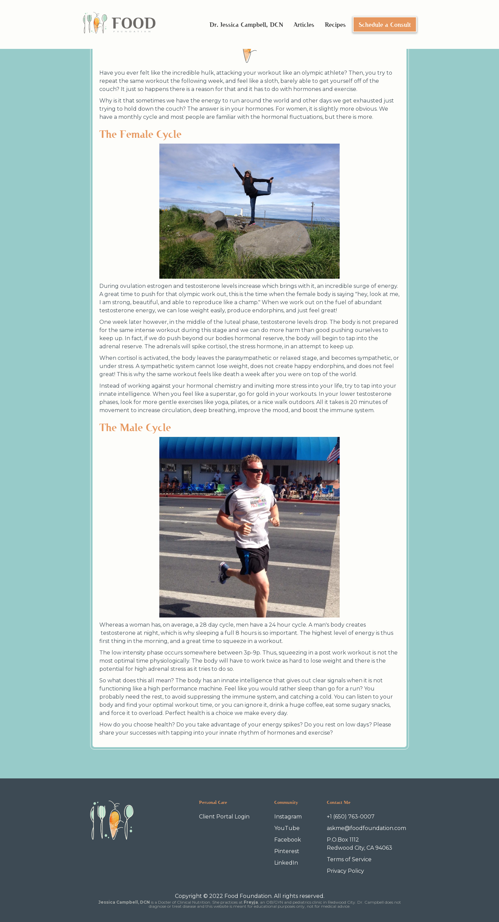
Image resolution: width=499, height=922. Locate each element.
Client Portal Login (224, 816)
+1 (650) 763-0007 (351, 816)
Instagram (288, 816)
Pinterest (286, 851)
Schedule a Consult (385, 24)
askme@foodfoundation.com (366, 828)
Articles (304, 24)
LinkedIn (286, 863)
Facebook (287, 839)
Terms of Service (349, 859)
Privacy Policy (345, 871)
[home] (119, 24)
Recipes (335, 24)
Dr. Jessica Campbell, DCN (246, 24)
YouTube (287, 828)
